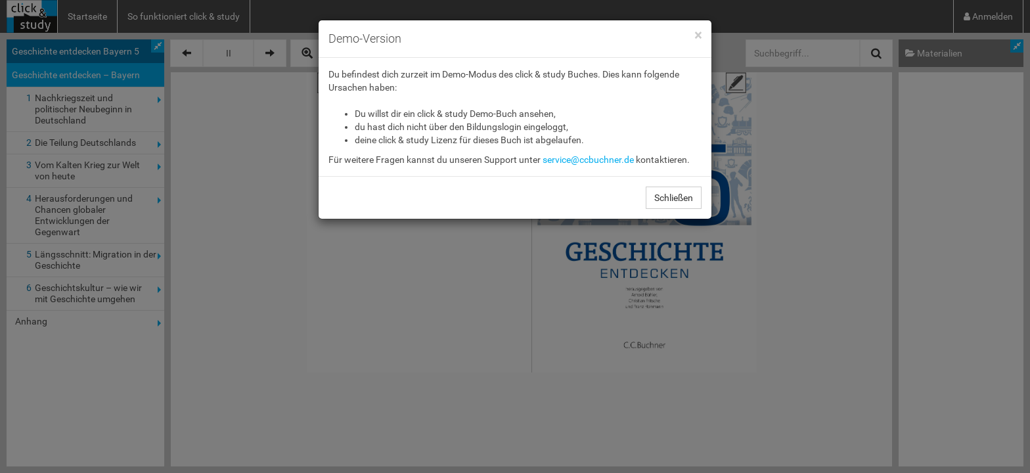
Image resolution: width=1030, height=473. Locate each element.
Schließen (673, 197)
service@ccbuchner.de (588, 159)
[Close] (698, 36)
